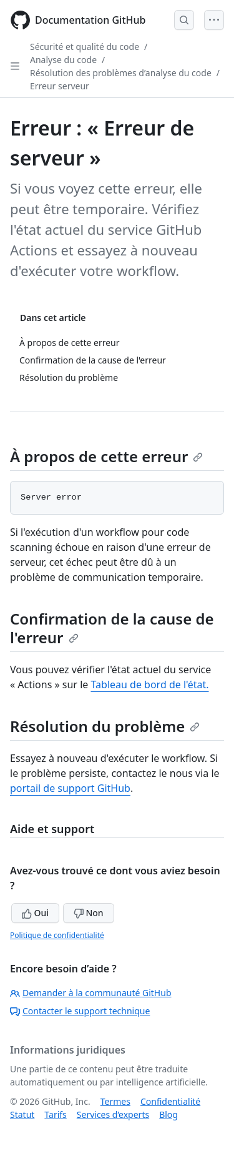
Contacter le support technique (80, 1011)
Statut (22, 1114)
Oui (35, 913)
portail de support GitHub (70, 788)
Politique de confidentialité (57, 935)
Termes (115, 1101)
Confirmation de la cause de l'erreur (111, 628)
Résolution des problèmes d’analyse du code (121, 73)
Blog (168, 1114)
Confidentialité (170, 1101)
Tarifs (55, 1114)
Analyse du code (63, 60)
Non (89, 913)
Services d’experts (113, 1114)
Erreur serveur (59, 86)
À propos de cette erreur (106, 456)
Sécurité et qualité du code (84, 46)
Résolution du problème (105, 726)
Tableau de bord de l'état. (149, 684)
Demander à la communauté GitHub (91, 993)
